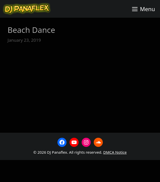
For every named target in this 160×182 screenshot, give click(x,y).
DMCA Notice (115, 152)
